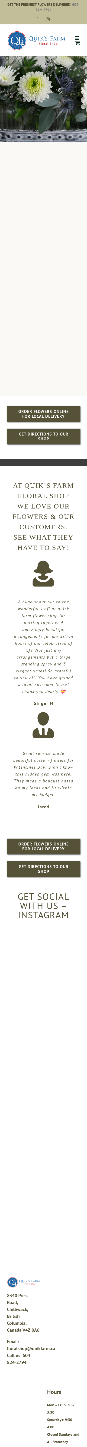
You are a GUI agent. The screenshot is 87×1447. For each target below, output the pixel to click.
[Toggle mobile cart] (77, 43)
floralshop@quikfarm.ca (31, 1348)
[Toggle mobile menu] (77, 38)
